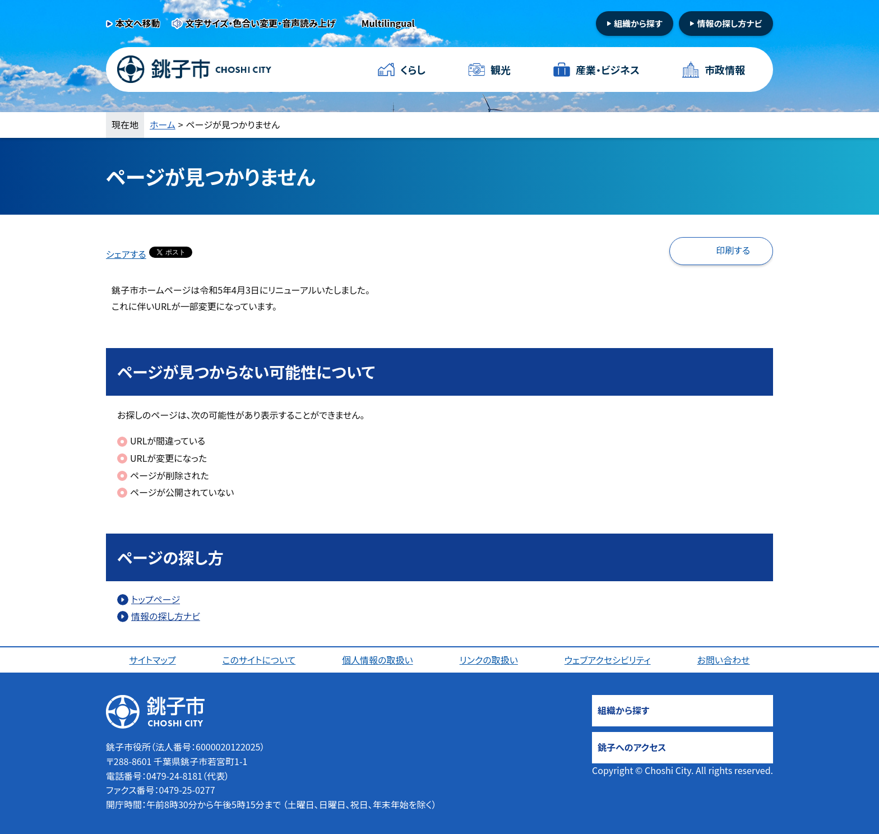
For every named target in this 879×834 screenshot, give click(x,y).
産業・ (608, 70)
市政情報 (725, 69)
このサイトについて (259, 659)
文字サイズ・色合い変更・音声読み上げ (261, 23)
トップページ (155, 599)
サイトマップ (152, 659)
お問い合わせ (723, 659)
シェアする (126, 254)
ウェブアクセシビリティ (608, 659)
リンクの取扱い (489, 659)
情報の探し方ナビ (729, 23)
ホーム (162, 124)
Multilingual (388, 23)
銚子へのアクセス (632, 747)
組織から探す (638, 23)
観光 (501, 69)
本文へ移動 (137, 23)
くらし (412, 69)
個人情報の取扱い (377, 659)
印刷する (733, 250)
